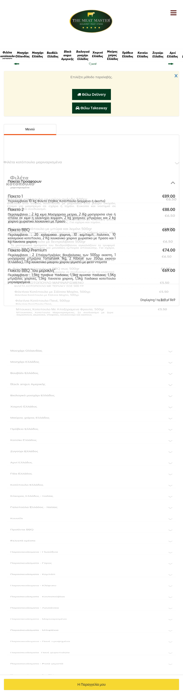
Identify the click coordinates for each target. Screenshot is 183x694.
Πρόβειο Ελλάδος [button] (91, 436)
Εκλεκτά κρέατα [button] (91, 552)
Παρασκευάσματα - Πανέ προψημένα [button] (91, 655)
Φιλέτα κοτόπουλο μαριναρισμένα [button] (91, 145)
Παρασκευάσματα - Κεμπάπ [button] (91, 586)
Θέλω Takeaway (91, 108)
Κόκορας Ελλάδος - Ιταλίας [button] (91, 506)
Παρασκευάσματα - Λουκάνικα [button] (91, 621)
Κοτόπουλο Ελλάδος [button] (91, 494)
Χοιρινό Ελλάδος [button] (91, 413)
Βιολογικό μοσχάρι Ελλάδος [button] (91, 402)
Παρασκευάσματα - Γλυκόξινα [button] (91, 563)
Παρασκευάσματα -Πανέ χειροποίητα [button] (91, 667)
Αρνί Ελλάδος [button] (91, 471)
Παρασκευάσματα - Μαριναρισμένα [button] (91, 632)
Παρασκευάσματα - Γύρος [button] (91, 575)
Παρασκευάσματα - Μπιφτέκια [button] (91, 644)
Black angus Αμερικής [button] (91, 390)
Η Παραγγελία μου (91, 684)
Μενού (30, 129)
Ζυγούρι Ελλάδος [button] (91, 459)
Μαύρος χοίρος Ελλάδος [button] (91, 425)
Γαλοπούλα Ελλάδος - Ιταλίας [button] (91, 517)
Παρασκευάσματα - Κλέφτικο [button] (91, 598)
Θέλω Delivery (91, 94)
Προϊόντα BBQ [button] (91, 540)
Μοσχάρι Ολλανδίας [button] (91, 356)
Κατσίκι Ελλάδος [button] (91, 448)
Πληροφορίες (148, 129)
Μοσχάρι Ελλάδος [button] (91, 367)
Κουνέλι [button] (91, 529)
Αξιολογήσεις (87, 129)
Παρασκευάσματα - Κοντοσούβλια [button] (91, 609)
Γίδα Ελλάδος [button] (91, 482)
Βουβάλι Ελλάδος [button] (91, 379)
